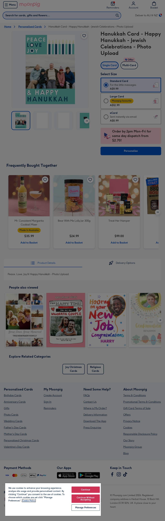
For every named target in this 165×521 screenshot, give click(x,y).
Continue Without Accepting (85, 498)
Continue (85, 489)
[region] (53, 499)
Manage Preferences (85, 507)
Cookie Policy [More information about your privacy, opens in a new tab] (28, 500)
